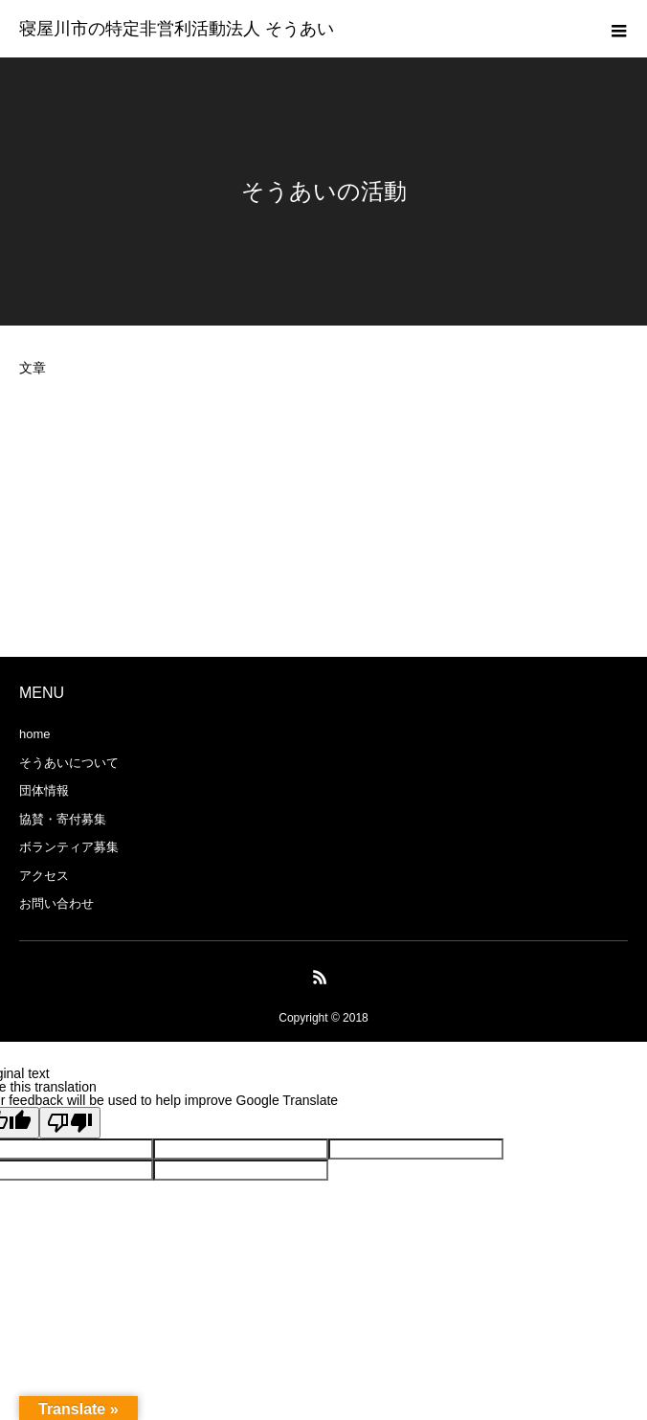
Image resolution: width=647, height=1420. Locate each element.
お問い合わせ (56, 903)
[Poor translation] (69, 1122)
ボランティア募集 (69, 847)
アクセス (44, 875)
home (35, 734)
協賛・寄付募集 (62, 819)
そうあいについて (69, 762)
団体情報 (44, 790)
